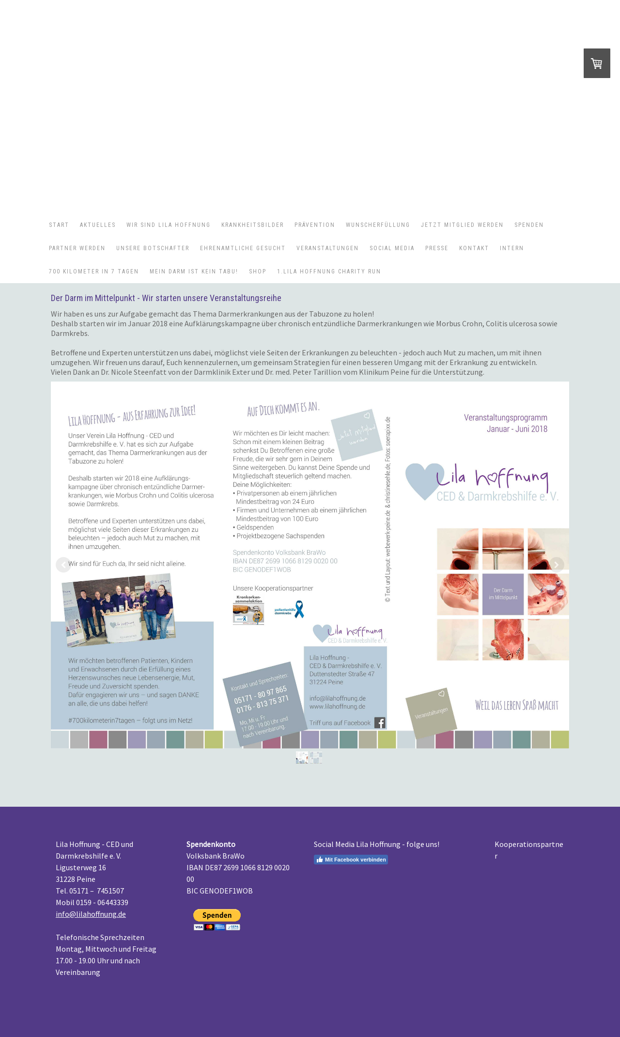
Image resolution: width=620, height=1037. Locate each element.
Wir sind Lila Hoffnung (168, 225)
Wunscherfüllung (378, 225)
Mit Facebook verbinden (351, 859)
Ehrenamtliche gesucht (243, 248)
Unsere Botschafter (152, 248)
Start (59, 225)
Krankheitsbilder (252, 225)
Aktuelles (98, 225)
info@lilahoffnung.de (91, 914)
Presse (437, 248)
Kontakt (474, 248)
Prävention (314, 225)
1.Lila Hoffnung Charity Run (329, 271)
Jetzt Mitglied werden (462, 225)
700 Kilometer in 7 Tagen (94, 271)
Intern (512, 248)
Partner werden (77, 248)
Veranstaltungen (327, 248)
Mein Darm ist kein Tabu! (194, 271)
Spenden (529, 225)
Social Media (392, 248)
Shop (257, 271)
